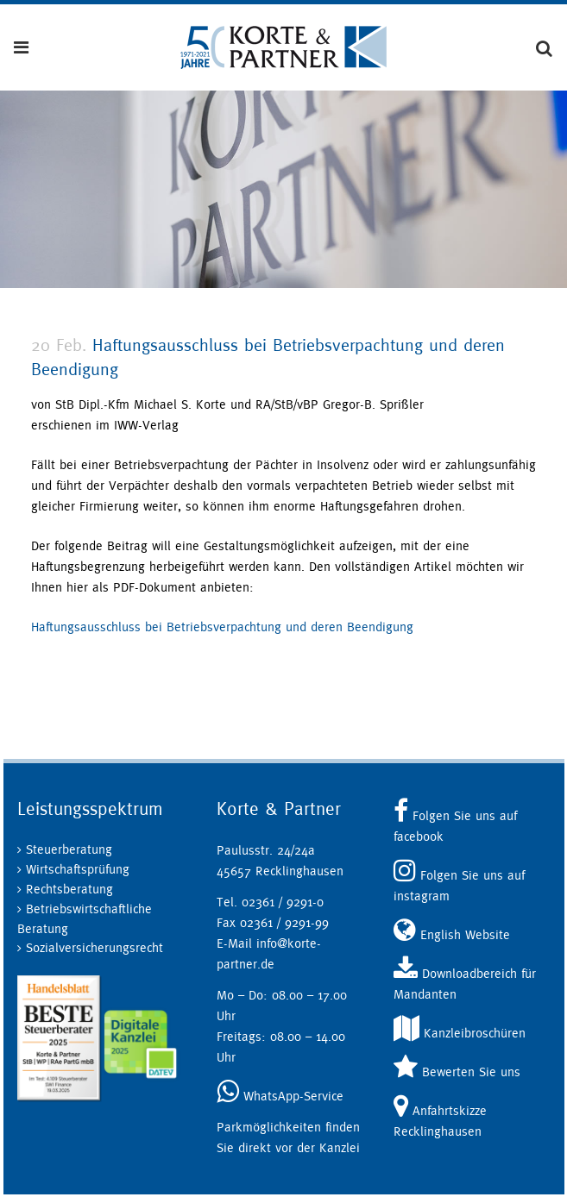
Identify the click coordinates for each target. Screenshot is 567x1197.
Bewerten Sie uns (457, 1071)
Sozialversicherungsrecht (94, 947)
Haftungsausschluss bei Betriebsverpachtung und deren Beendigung (222, 626)
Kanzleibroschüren (460, 1032)
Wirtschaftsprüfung (77, 869)
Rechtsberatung (69, 888)
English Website (452, 934)
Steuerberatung (69, 849)
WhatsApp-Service (280, 1095)
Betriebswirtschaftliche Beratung (84, 918)
